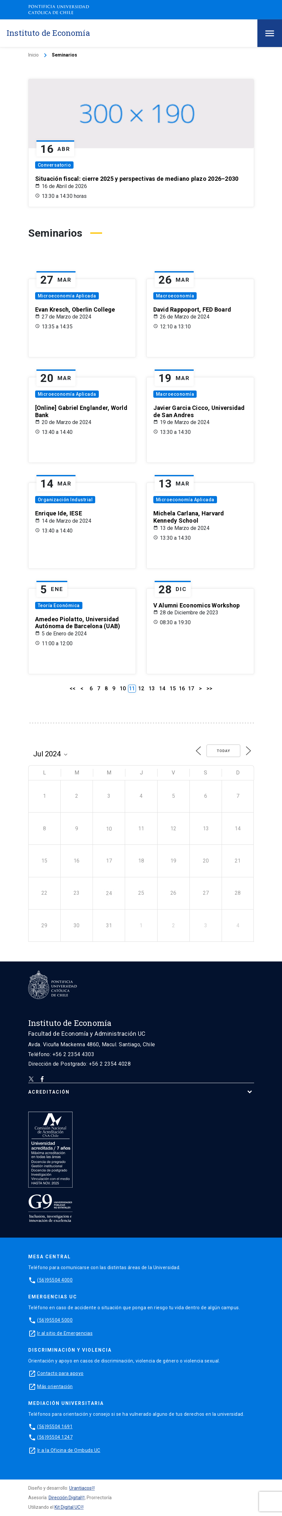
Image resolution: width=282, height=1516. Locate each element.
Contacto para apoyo (60, 1373)
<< (73, 688)
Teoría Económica (59, 605)
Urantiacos (80, 1488)
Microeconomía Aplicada (67, 295)
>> (209, 688)
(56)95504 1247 (55, 1437)
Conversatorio (54, 165)
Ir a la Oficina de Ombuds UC (68, 1450)
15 (173, 688)
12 (141, 688)
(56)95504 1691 (55, 1426)
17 (191, 688)
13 (152, 688)
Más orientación (55, 1386)
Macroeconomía (175, 295)
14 (162, 688)
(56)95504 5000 (55, 1320)
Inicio (33, 55)
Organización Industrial (65, 499)
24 (109, 893)
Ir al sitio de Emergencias (65, 1333)
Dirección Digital (65, 1497)
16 (182, 688)
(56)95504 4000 (55, 1280)
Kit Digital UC (67, 1507)
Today (223, 751)
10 (123, 688)
